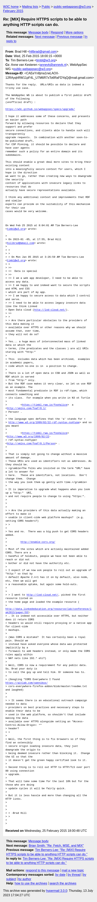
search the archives (63, 883)
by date (60, 874)
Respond (57, 32)
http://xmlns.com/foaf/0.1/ (26, 408)
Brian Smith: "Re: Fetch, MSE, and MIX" (56, 845)
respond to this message (42, 870)
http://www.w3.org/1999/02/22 (28, 436)
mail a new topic (73, 870)
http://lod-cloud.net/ (50, 310)
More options (75, 32)
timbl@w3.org (45, 60)
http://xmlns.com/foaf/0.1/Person (31, 443)
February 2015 (13, 11)
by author (24, 879)
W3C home (11, 6)
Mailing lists (30, 6)
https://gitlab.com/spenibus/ (26, 683)
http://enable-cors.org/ (38, 542)
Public (46, 6)
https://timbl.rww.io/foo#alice (44, 405)
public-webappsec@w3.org (72, 6)
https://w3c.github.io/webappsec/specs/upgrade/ (40, 109)
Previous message (70, 36)
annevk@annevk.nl (53, 64)
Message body (38, 32)
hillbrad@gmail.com (43, 51)
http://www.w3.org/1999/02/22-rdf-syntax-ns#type (44, 422)
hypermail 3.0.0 (56, 890)
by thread (74, 874)
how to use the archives (31, 883)
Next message (45, 36)
